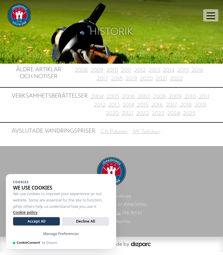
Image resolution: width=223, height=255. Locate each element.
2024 (173, 116)
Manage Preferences (61, 233)
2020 (146, 81)
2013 (154, 72)
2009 (97, 72)
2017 (102, 81)
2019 (131, 81)
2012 (140, 72)
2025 (189, 116)
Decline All (85, 221)
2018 (117, 81)
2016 (196, 72)
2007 (144, 99)
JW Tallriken (146, 134)
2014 (169, 72)
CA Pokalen (114, 134)
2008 (81, 72)
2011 (126, 72)
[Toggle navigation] (210, 15)
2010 (112, 72)
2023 (158, 116)
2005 (113, 99)
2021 (161, 81)
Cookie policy (25, 212)
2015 (183, 72)
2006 (128, 99)
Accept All (37, 221)
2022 (176, 81)
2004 (97, 99)
